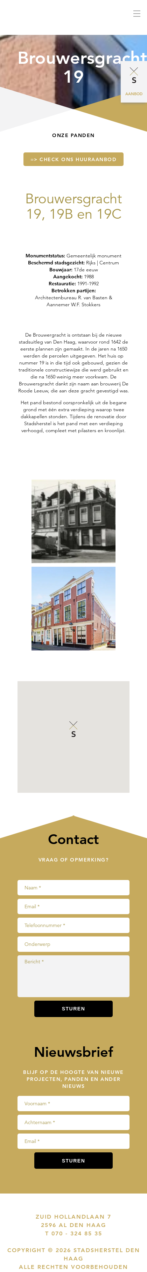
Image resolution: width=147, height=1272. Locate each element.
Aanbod (133, 93)
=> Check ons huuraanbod (73, 159)
